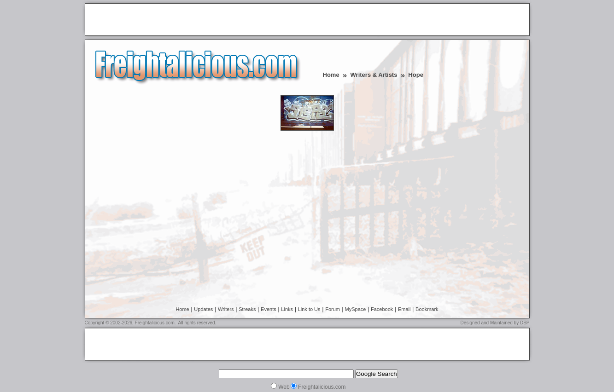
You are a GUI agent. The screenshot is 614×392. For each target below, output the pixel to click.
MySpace (355, 309)
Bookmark (427, 309)
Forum (332, 309)
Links (287, 309)
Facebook (382, 309)
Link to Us (309, 309)
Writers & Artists (374, 74)
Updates (203, 309)
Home (331, 74)
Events (268, 309)
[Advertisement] (196, 20)
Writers (226, 309)
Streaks (247, 309)
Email (404, 309)
